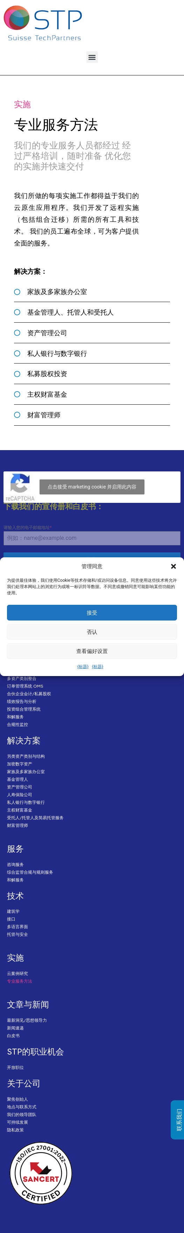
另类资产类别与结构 (26, 756)
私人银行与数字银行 (26, 802)
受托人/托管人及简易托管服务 (35, 817)
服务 (15, 848)
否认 (92, 632)
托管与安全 (17, 934)
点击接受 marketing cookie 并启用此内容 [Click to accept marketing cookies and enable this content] (92, 487)
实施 (15, 957)
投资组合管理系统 (24, 709)
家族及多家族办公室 (26, 771)
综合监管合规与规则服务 (30, 872)
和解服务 (15, 716)
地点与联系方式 (21, 1106)
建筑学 (13, 911)
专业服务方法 (19, 981)
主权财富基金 (19, 810)
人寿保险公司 (19, 794)
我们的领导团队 (21, 1114)
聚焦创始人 (17, 1099)
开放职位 (15, 1067)
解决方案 (24, 740)
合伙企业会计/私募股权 (29, 693)
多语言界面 (17, 926)
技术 (15, 895)
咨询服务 (15, 864)
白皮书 (13, 1035)
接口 (11, 919)
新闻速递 (15, 1027)
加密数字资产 (19, 763)
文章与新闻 (28, 1004)
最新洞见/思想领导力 (27, 1020)
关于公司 (24, 1083)
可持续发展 (17, 1122)
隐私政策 (15, 1129)
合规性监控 (17, 724)
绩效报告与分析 (21, 701)
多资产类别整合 (21, 678)
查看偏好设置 (92, 651)
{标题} (83, 666)
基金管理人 (17, 779)
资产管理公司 (19, 787)
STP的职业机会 (35, 1051)
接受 (92, 613)
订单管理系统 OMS (25, 686)
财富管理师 (17, 825)
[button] (173, 566)
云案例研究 (17, 973)
